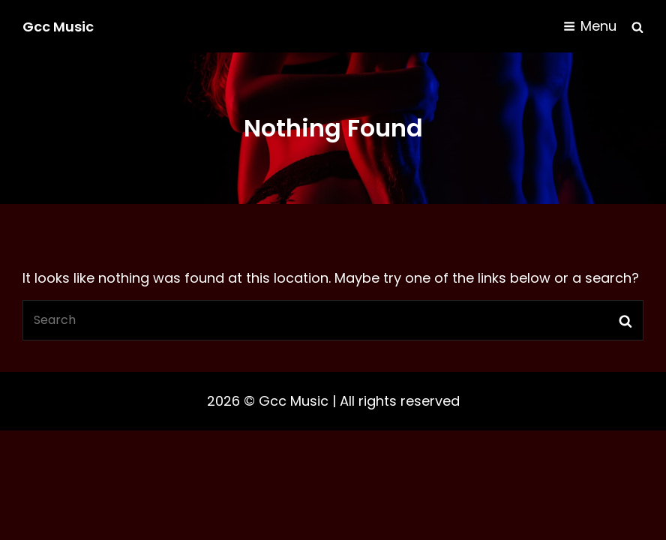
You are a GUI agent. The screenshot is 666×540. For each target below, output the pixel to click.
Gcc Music (58, 26)
